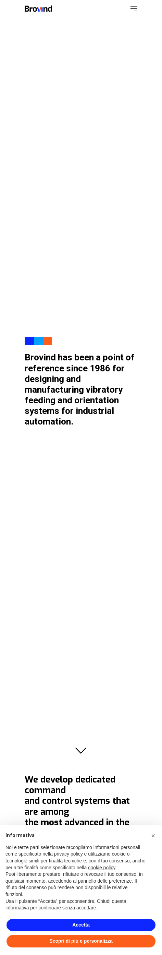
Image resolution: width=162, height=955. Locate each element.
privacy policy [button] (68, 854)
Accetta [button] (81, 925)
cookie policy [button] (101, 867)
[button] (153, 835)
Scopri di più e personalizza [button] (80, 941)
